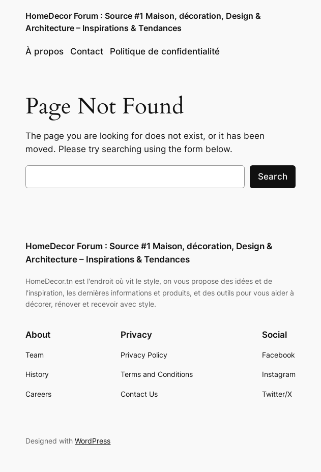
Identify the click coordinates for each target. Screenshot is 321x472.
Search (272, 176)
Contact (86, 51)
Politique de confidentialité (165, 51)
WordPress (92, 440)
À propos (44, 51)
